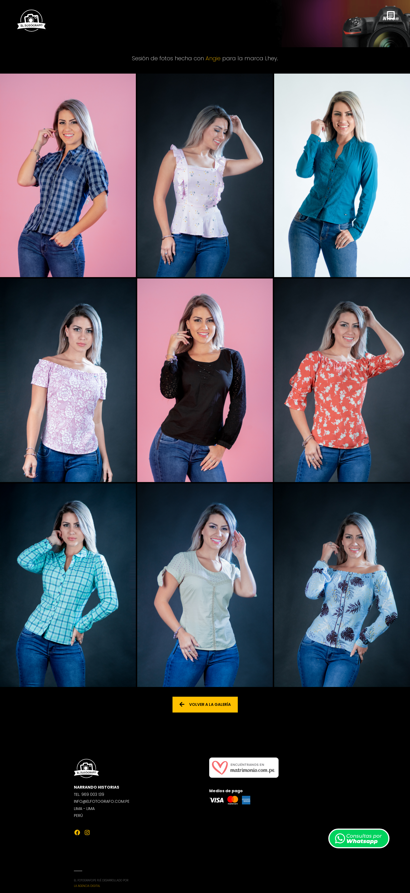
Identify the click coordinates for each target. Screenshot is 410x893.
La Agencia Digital (87, 886)
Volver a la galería (205, 704)
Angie (213, 58)
